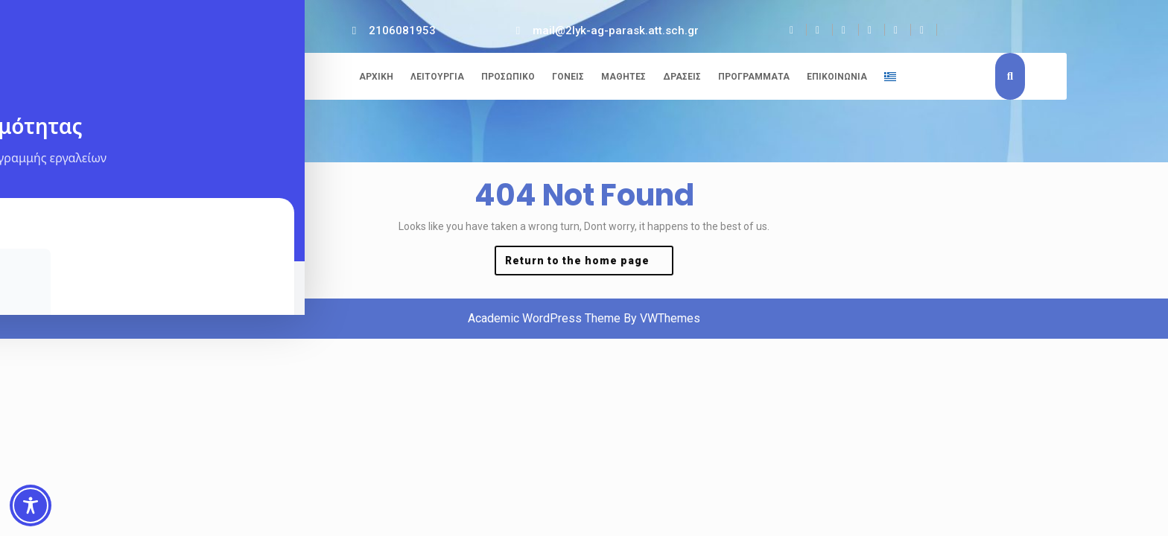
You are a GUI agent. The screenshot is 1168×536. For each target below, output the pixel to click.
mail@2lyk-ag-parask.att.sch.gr (616, 30)
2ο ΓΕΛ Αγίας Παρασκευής (199, 78)
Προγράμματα (754, 76)
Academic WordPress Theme (544, 318)
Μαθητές (623, 76)
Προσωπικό (508, 76)
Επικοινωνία (837, 76)
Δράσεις (682, 76)
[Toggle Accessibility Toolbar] (30, 505)
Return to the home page (589, 263)
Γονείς (568, 76)
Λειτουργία (437, 76)
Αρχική (376, 76)
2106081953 (402, 30)
